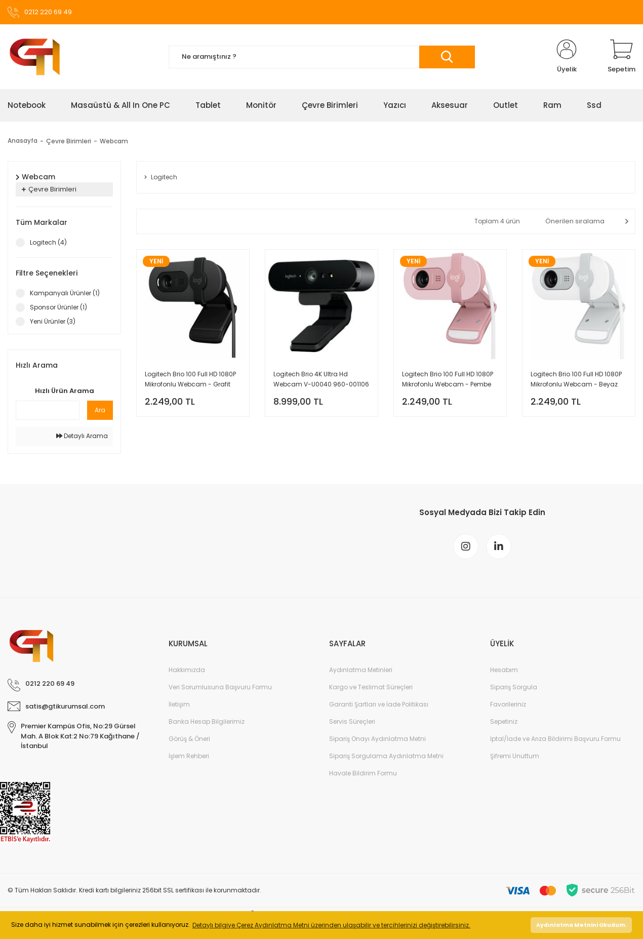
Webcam (114, 141)
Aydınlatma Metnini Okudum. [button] (581, 925)
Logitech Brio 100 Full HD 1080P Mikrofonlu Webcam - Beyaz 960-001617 (576, 379)
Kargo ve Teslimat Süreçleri (371, 687)
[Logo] (35, 56)
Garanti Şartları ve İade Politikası (378, 704)
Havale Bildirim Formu (363, 773)
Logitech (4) (48, 242)
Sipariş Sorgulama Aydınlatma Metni (386, 756)
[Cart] (621, 57)
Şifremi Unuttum (514, 756)
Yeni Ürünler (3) (52, 321)
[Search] (322, 57)
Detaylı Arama (82, 436)
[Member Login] (566, 57)
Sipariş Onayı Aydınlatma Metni (377, 738)
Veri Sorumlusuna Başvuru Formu (220, 687)
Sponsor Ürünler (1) (58, 307)
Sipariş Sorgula (513, 687)
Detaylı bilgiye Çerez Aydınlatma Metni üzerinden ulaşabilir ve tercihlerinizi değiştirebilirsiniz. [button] (331, 925)
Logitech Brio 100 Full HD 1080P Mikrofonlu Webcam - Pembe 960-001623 (447, 379)
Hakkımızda (187, 670)
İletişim (179, 704)
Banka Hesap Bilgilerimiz (207, 721)
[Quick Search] (47, 410)
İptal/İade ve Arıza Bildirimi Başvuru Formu (555, 738)
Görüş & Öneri (189, 738)
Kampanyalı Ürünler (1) (65, 293)
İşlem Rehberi (189, 756)
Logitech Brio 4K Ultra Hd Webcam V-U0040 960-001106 (321, 379)
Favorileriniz (508, 704)
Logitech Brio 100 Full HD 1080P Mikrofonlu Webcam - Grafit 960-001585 (190, 379)
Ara (100, 410)
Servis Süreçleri (352, 721)
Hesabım (504, 670)
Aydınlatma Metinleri (360, 670)
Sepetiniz (503, 721)
